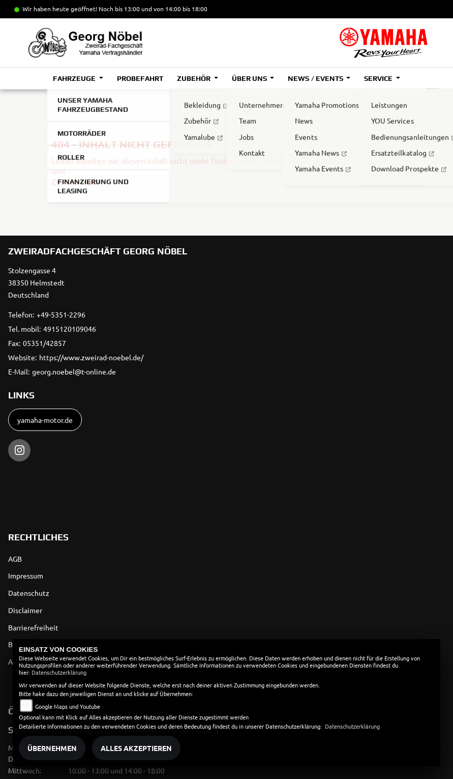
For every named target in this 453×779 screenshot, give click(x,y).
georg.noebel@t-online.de (74, 371)
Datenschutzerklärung (59, 672)
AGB (15, 558)
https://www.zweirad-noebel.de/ (91, 357)
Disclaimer (25, 610)
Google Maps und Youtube (67, 706)
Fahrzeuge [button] (75, 78)
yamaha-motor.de (45, 419)
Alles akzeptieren (136, 748)
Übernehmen (52, 748)
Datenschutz (28, 592)
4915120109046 (69, 328)
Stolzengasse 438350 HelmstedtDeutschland (36, 282)
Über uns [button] (250, 78)
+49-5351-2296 (61, 314)
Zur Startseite (76, 182)
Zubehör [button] (194, 78)
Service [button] (379, 78)
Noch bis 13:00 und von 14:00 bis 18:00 (153, 9)
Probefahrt (140, 78)
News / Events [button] (316, 78)
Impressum (25, 575)
